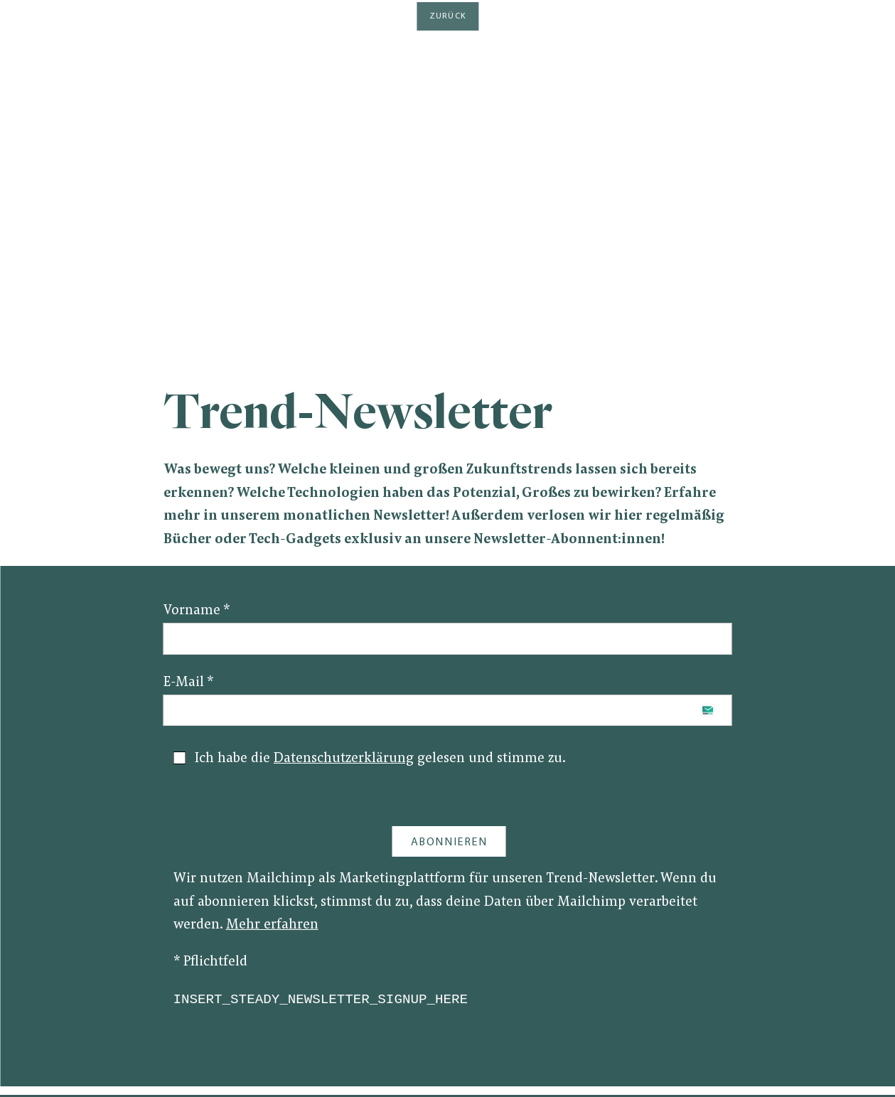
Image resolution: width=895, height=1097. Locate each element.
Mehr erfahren (272, 925)
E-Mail (188, 683)
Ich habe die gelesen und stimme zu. (369, 759)
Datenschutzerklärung (344, 759)
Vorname (197, 611)
